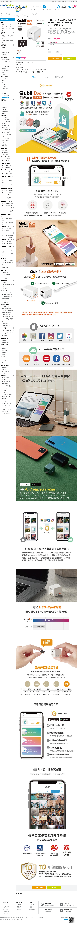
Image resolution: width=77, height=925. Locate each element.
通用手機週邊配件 (6, 373)
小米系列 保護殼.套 (6, 282)
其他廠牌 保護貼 (5, 342)
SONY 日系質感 (5, 132)
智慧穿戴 (3, 100)
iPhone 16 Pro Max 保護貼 (7, 223)
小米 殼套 (4, 286)
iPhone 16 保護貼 (6, 199)
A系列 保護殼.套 (5, 298)
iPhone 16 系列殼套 (6, 197)
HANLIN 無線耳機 (6, 121)
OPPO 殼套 (4, 300)
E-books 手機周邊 (6, 385)
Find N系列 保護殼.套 (7, 296)
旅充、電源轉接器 (6, 61)
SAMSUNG (4, 107)
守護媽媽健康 (50, 9)
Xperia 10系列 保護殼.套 (7, 332)
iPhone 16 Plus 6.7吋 (6, 201)
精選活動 (3, 33)
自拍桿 (3, 359)
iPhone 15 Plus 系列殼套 (7, 235)
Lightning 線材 (5, 64)
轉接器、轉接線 (5, 70)
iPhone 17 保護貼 (6, 160)
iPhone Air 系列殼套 (6, 165)
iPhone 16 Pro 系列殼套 (7, 210)
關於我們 (6, 907)
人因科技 (4, 142)
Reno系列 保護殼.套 (6, 293)
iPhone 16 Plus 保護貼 (7, 205)
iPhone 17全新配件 (6, 26)
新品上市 (3, 22)
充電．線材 (4, 57)
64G (3, 82)
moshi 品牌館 (5, 401)
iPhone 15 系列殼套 (6, 228)
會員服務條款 (6, 909)
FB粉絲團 (74, 1)
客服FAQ (32, 906)
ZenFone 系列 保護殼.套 (7, 260)
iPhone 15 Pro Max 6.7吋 (7, 247)
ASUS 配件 (4, 258)
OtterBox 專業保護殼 (6, 403)
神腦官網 (6, 904)
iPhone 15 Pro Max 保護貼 (7, 254)
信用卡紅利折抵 (69, 42)
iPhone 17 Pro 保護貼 (7, 173)
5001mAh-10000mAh (7, 49)
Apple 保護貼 (5, 152)
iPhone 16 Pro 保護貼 (7, 212)
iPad (37, 9)
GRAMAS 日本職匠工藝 (7, 387)
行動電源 (3, 45)
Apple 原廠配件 (5, 154)
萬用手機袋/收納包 (6, 371)
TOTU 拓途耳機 (5, 138)
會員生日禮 (19, 906)
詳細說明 (66, 919)
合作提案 (19, 909)
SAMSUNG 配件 (5, 304)
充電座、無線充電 (6, 59)
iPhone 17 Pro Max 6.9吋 (7, 177)
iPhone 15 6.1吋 (5, 226)
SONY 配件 (4, 328)
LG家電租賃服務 (57, 9)
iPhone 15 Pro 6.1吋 (6, 239)
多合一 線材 (4, 68)
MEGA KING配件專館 (7, 394)
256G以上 (4, 86)
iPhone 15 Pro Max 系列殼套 (7, 251)
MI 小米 (4, 105)
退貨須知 (32, 904)
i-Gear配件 (4, 388)
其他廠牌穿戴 (5, 111)
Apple (3, 102)
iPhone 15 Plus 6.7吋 (6, 233)
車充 (3, 72)
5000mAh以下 (5, 47)
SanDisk (4, 93)
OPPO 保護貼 (5, 302)
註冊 (65, 6)
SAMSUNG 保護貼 (6, 325)
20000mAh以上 (5, 52)
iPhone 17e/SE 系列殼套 (7, 190)
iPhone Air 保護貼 (6, 167)
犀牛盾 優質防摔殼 (6, 413)
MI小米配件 (4, 280)
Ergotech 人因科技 (6, 109)
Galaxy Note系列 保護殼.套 (7, 320)
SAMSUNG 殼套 (5, 323)
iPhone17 (33, 9)
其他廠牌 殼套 (5, 340)
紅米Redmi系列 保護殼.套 (8, 284)
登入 (62, 6)
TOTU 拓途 (4, 407)
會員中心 (63, 7)
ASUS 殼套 (4, 266)
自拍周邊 (3, 357)
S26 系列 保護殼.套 (6, 307)
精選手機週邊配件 (5, 365)
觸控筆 (3, 354)
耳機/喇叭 (3, 115)
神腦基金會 (6, 906)
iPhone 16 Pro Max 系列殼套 (7, 219)
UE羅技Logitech (5, 140)
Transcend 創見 (5, 95)
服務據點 (6, 1)
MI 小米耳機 (5, 127)
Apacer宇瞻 (4, 90)
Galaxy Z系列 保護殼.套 (7, 312)
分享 (18, 58)
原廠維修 (32, 907)
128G (3, 84)
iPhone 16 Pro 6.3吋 (6, 208)
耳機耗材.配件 (5, 145)
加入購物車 (55, 58)
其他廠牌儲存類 (35, 14)
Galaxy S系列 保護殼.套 (7, 314)
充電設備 (4, 74)
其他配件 (4, 352)
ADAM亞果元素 (5, 377)
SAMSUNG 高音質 (6, 131)
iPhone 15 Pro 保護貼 (7, 243)
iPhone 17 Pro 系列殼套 (7, 172)
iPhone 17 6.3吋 (5, 156)
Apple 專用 (4, 118)
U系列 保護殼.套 (5, 272)
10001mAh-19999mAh (7, 51)
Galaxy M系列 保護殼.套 (7, 318)
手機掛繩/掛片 (5, 369)
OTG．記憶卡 (21, 14)
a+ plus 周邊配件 (6, 381)
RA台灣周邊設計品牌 (7, 405)
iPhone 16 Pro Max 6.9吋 (7, 215)
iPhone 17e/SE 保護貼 (7, 192)
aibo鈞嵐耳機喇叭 (6, 119)
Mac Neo (41, 9)
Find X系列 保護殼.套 (7, 294)
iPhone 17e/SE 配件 (6, 188)
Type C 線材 (5, 63)
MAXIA (3, 400)
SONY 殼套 (4, 334)
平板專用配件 (4, 344)
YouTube (67, 1)
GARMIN (4, 104)
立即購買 (69, 58)
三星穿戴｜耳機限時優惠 (7, 35)
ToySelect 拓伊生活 (6, 409)
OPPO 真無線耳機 (6, 129)
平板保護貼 (4, 350)
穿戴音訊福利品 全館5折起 (7, 41)
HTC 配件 (3, 270)
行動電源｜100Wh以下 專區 (8, 37)
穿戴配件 (4, 113)
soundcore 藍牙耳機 (6, 134)
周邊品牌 (3, 375)
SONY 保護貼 (5, 335)
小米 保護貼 (4, 288)
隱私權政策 (6, 911)
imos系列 (4, 390)
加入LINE (61, 1)
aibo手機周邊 (5, 383)
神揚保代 (10, 1)
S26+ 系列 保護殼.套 (6, 308)
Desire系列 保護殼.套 (7, 274)
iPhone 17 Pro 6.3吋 (6, 169)
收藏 (23, 58)
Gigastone (4, 91)
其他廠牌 (4, 144)
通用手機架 (4, 367)
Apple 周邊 (4, 148)
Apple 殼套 (4, 150)
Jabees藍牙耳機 (5, 125)
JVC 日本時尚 (5, 123)
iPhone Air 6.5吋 (5, 163)
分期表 (62, 42)
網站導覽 (6, 913)
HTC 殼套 (4, 276)
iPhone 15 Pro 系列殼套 (7, 241)
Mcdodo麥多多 (5, 398)
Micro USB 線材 (5, 66)
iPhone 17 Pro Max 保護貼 (7, 184)
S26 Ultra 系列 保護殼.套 (7, 310)
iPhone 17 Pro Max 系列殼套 (7, 181)
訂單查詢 (19, 907)
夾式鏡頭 (4, 360)
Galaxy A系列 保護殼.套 (7, 316)
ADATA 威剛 (5, 88)
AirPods (45, 9)
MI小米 (3, 392)
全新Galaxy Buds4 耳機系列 (8, 29)
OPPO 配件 (4, 290)
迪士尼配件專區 (5, 411)
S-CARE (54, 1)
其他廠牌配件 (4, 338)
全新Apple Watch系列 (7, 24)
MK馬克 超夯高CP (6, 396)
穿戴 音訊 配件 (8, 14)
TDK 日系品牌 (5, 136)
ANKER (4, 379)
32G (3, 80)
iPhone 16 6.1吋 (5, 195)
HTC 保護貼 (4, 278)
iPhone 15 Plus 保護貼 (7, 237)
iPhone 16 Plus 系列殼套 (7, 203)
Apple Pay (51, 44)
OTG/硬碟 (4, 78)
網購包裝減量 (32, 909)
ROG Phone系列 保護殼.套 (7, 263)
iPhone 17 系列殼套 (6, 158)
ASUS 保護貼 (5, 267)
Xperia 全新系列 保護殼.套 (8, 330)
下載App (2, 1)
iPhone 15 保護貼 (6, 230)
